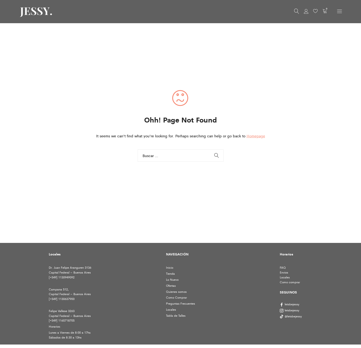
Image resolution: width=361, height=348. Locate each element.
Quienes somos (176, 291)
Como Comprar (176, 297)
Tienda (170, 273)
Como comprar (290, 282)
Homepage (256, 136)
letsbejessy (289, 304)
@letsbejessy (291, 316)
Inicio (169, 267)
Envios (284, 272)
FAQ (283, 267)
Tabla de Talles (175, 315)
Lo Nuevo (172, 279)
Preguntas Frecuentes (180, 303)
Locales (171, 309)
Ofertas (171, 285)
